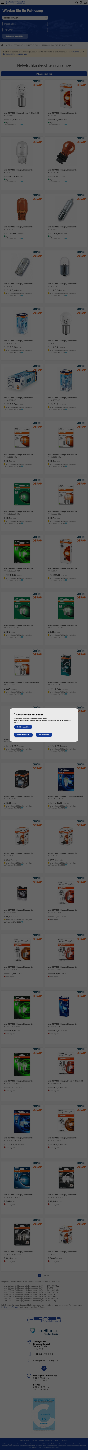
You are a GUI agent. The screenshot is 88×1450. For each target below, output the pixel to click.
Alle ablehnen (44, 735)
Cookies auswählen (23, 727)
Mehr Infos (16, 722)
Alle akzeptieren (23, 735)
